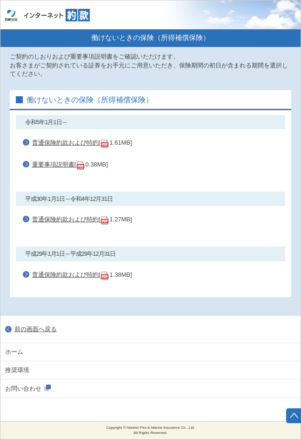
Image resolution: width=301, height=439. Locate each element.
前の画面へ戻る (35, 329)
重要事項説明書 (53, 164)
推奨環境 (17, 369)
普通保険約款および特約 (65, 142)
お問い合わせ (23, 388)
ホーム (285, 14)
